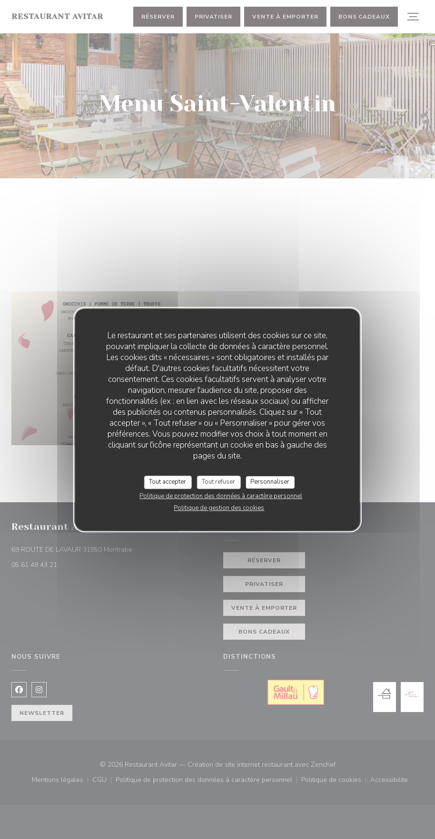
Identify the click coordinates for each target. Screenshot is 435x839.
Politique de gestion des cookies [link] (219, 508)
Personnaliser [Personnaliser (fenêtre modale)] (269, 482)
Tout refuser (218, 482)
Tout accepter (167, 482)
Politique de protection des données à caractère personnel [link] (220, 496)
